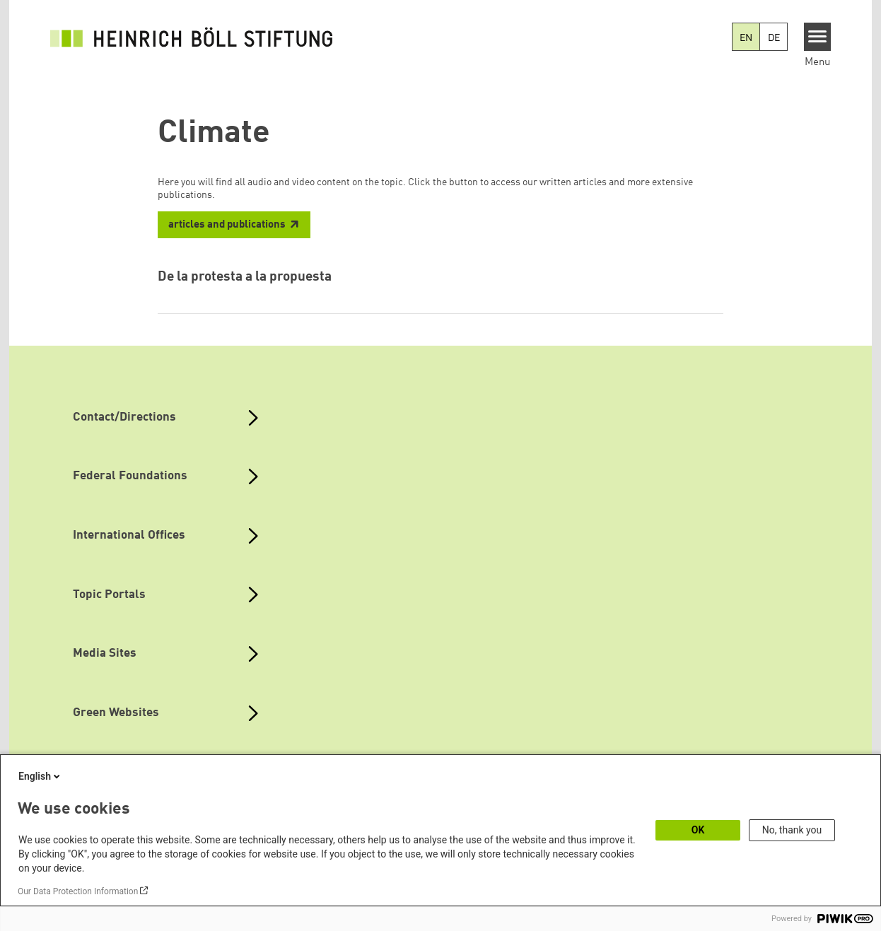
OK (698, 830)
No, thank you (792, 830)
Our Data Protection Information (78, 891)
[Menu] (818, 37)
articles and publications (227, 225)
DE (774, 38)
